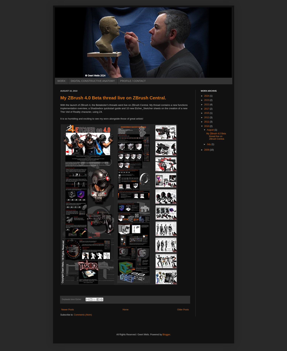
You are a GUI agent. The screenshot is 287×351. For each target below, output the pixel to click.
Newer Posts (67, 309)
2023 (207, 100)
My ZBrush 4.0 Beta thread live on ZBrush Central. (113, 97)
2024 (207, 96)
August (210, 130)
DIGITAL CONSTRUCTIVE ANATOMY (93, 80)
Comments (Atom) (83, 314)
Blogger (166, 334)
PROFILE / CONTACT (133, 80)
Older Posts (183, 309)
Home (125, 309)
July (209, 144)
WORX (61, 80)
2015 (207, 113)
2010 (207, 126)
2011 (207, 121)
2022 (207, 104)
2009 (207, 150)
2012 (207, 117)
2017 (207, 109)
